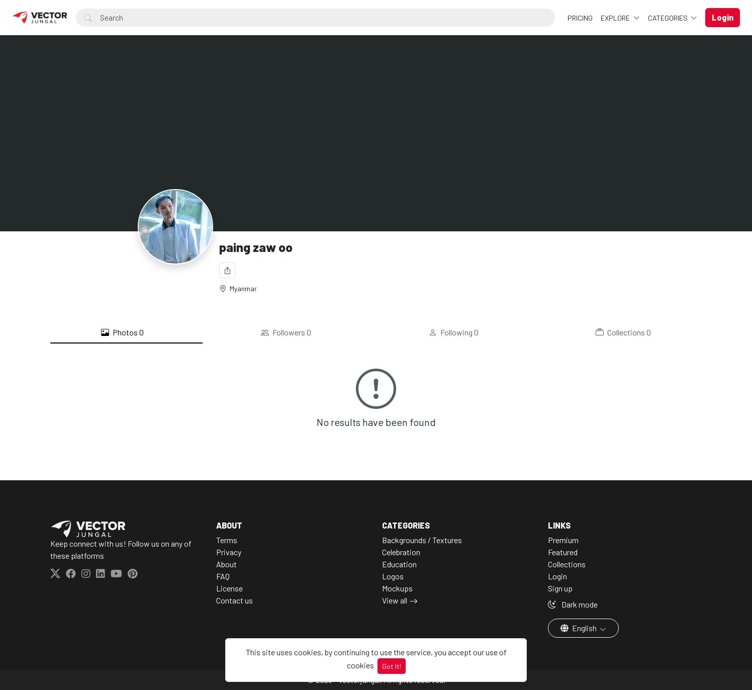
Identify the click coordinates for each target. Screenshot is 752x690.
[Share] (227, 270)
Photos (122, 332)
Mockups (397, 588)
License (229, 588)
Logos (393, 576)
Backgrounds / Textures (422, 540)
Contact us (234, 600)
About (226, 564)
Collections (623, 332)
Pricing (580, 18)
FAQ (223, 576)
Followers (286, 332)
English (579, 628)
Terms (226, 540)
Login (557, 576)
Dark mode (573, 604)
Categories (668, 18)
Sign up (560, 588)
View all (394, 600)
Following (454, 332)
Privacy (228, 552)
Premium (563, 540)
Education (399, 564)
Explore (616, 18)
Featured (563, 552)
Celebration (401, 552)
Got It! (391, 666)
